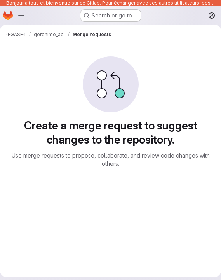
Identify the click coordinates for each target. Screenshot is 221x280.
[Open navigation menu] (21, 15)
